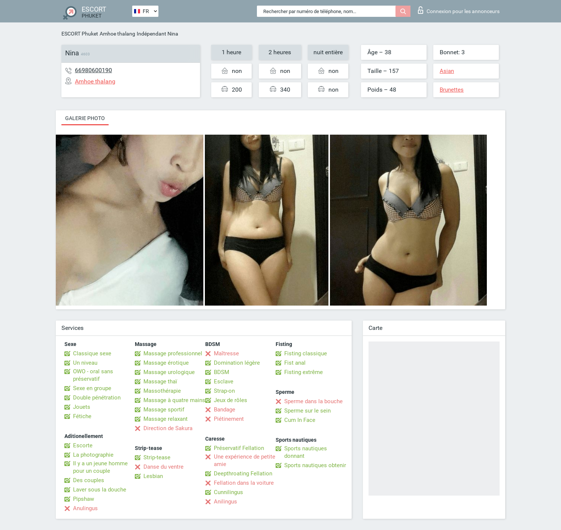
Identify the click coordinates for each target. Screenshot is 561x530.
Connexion (459, 10)
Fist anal (295, 362)
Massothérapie (162, 390)
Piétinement (229, 419)
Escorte (83, 445)
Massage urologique (169, 372)
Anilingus (225, 501)
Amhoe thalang (117, 34)
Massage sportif (163, 409)
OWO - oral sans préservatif (93, 375)
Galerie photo (85, 118)
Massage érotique (166, 362)
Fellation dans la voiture (244, 483)
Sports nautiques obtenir (315, 465)
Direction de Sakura (167, 428)
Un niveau (85, 362)
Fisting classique (305, 353)
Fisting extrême (303, 372)
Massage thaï (160, 381)
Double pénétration (97, 397)
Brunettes (452, 89)
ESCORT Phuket (79, 34)
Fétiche (82, 416)
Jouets (81, 407)
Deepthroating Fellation (243, 473)
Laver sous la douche (99, 489)
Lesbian (153, 476)
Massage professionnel (172, 353)
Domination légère (237, 362)
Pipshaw (83, 499)
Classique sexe (92, 353)
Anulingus (85, 508)
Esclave (223, 381)
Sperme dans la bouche (313, 401)
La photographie (93, 454)
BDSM (221, 372)
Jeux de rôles (230, 400)
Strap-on (224, 390)
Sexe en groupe (92, 388)
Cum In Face (299, 420)
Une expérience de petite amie (244, 460)
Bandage (224, 409)
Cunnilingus (228, 492)
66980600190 (93, 70)
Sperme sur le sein (307, 410)
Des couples (88, 480)
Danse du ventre (163, 466)
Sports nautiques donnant (305, 452)
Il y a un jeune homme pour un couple (100, 467)
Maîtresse (226, 353)
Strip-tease (156, 457)
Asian (447, 71)
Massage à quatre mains (174, 400)
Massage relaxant (165, 419)
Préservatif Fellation (239, 448)
